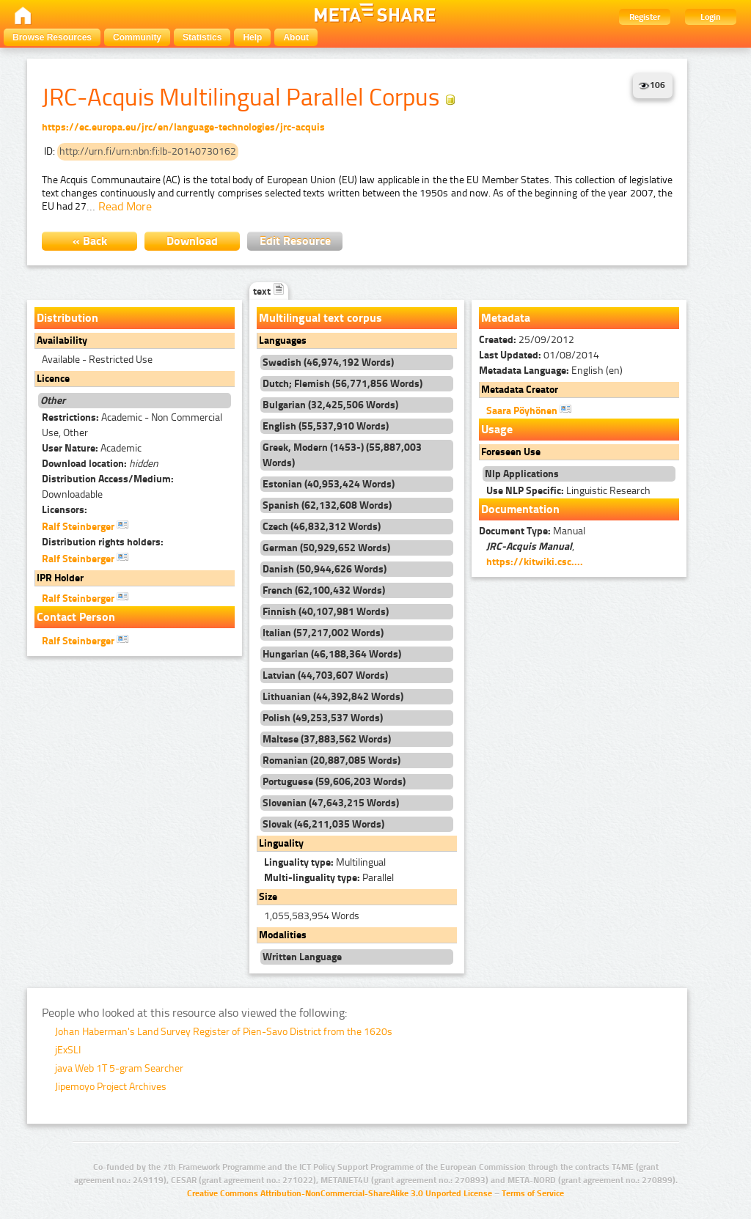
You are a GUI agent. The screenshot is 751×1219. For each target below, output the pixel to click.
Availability (62, 340)
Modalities (283, 935)
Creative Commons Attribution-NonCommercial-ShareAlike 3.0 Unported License (339, 1193)
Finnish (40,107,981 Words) (326, 611)
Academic (92, 448)
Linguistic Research (568, 491)
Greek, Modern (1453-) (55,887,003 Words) (342, 455)
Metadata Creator (519, 389)
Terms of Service (533, 1193)
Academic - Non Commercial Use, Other (132, 425)
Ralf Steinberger (85, 525)
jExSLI (68, 1050)
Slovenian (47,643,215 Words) (331, 803)
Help (252, 37)
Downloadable (108, 487)
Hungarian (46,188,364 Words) (332, 654)
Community (137, 37)
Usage (497, 429)
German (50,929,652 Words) (326, 548)
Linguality (281, 843)
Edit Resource (295, 241)
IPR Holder (60, 578)
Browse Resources (52, 37)
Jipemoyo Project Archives (110, 1086)
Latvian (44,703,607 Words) (325, 675)
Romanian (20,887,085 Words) (331, 760)
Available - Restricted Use (97, 359)
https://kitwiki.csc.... (534, 562)
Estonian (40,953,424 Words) (329, 484)
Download (192, 241)
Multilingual (325, 862)
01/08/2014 (539, 355)
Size (268, 897)
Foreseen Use (511, 452)
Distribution (67, 318)
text (269, 291)
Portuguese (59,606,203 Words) (334, 782)
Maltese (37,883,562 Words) (327, 739)
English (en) (551, 370)
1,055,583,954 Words (311, 916)
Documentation (520, 509)
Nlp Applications (522, 474)
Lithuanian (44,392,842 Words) (333, 696)
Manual (532, 531)
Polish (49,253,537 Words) (323, 718)
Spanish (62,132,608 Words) (327, 505)
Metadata (505, 318)
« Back (90, 241)
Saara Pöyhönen (528, 409)
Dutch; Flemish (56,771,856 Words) (342, 384)
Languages (283, 340)
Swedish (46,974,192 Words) (328, 362)
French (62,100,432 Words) (324, 590)
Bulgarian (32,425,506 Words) (330, 405)
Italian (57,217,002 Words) (323, 633)
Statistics (202, 37)
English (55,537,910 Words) (326, 426)
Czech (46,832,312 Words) (322, 526)
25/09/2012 (526, 340)
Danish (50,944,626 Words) (325, 569)
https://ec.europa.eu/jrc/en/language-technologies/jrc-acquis (183, 127)
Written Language (302, 957)
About (296, 37)
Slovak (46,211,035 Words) (323, 824)
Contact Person (76, 617)
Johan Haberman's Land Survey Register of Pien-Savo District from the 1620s (223, 1031)
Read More (125, 206)
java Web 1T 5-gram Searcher (119, 1068)
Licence (53, 378)
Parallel (329, 878)
